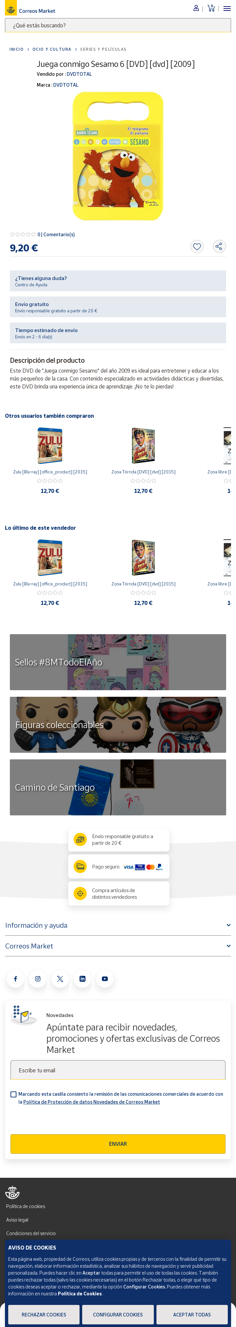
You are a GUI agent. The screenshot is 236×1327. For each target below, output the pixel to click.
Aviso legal (17, 1220)
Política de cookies (25, 1206)
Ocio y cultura (52, 49)
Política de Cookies (80, 1293)
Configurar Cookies (118, 1314)
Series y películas (103, 49)
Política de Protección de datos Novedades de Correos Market (91, 1102)
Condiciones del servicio (31, 1233)
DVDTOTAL (79, 74)
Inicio (17, 49)
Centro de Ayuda (31, 284)
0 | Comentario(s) (56, 234)
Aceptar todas (192, 1314)
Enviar (118, 1144)
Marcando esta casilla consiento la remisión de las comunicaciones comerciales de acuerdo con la (120, 1098)
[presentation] (60, 1121)
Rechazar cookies (44, 1314)
